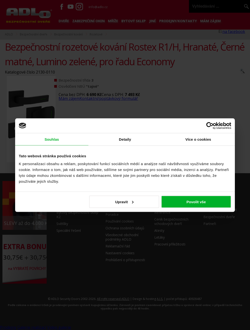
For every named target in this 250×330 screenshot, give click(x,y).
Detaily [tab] (125, 139)
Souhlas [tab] (51, 139)
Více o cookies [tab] (198, 139)
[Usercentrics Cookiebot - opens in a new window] (209, 125)
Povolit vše (196, 202)
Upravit (124, 202)
